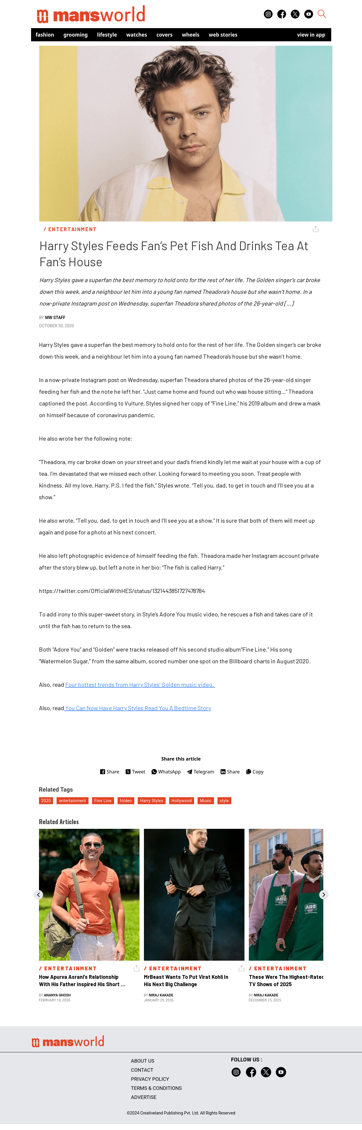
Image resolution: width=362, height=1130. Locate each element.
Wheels (191, 34)
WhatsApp (166, 771)
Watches (136, 34)
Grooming (76, 34)
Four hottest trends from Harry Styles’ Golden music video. (140, 684)
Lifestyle (107, 34)
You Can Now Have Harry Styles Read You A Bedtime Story (137, 707)
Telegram (200, 771)
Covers (165, 34)
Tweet (135, 771)
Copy (255, 771)
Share (109, 771)
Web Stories (223, 34)
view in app (311, 34)
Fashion (45, 34)
